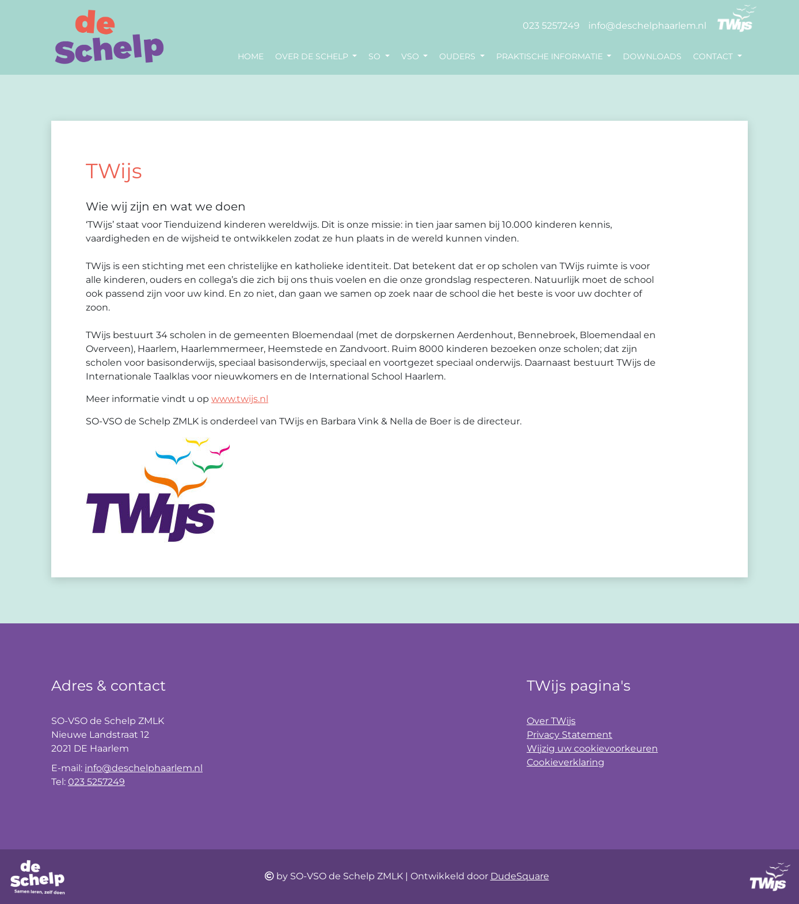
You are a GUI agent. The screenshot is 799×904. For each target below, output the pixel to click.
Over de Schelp (313, 56)
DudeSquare (519, 876)
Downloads (652, 56)
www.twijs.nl (239, 398)
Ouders (458, 56)
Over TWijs (551, 720)
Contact (714, 56)
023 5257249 (551, 25)
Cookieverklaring (565, 762)
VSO (411, 56)
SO (375, 56)
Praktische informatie (550, 56)
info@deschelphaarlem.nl (647, 25)
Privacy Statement (569, 734)
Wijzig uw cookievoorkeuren (592, 748)
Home (251, 56)
